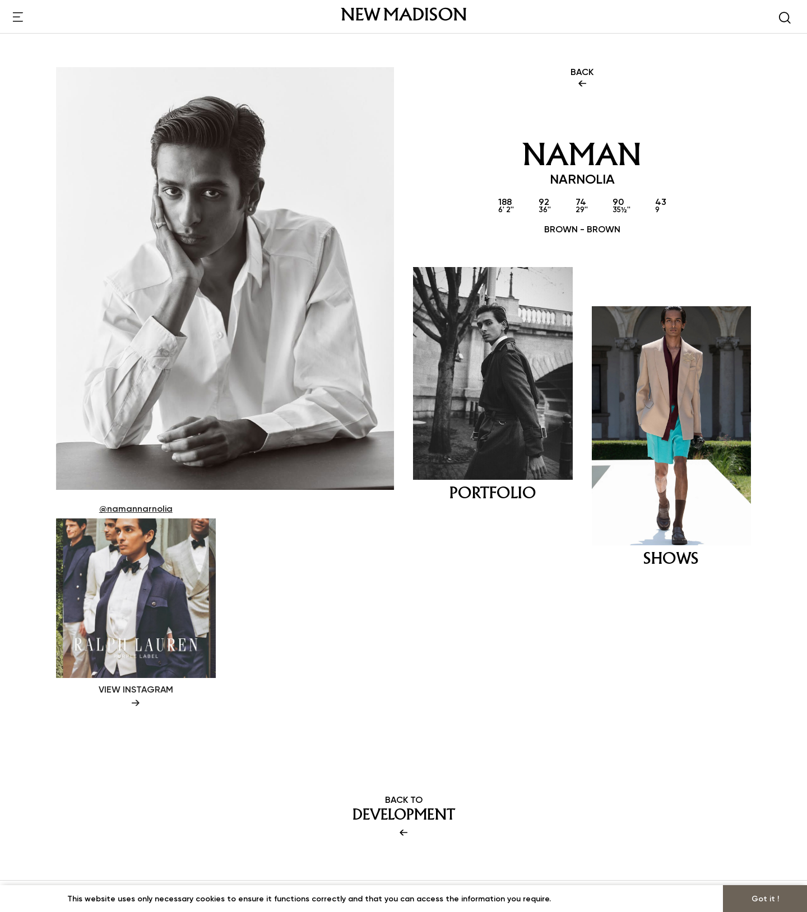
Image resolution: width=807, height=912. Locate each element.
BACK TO (403, 817)
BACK (582, 78)
